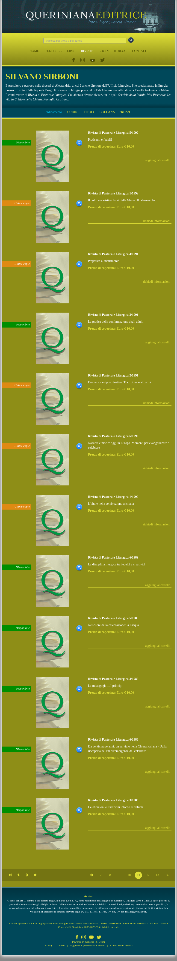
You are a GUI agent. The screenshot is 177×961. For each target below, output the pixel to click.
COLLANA (107, 112)
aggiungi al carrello (157, 160)
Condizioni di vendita (121, 945)
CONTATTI (140, 51)
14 (166, 875)
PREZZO (125, 112)
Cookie (61, 945)
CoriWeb (89, 941)
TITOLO (89, 112)
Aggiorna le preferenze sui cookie (87, 945)
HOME (34, 51)
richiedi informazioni (156, 221)
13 (157, 875)
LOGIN (104, 51)
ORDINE (73, 112)
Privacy (48, 945)
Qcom (102, 941)
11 (138, 875)
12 (148, 875)
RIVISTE (87, 51)
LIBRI (71, 51)
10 (129, 875)
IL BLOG (120, 51)
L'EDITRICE (53, 51)
